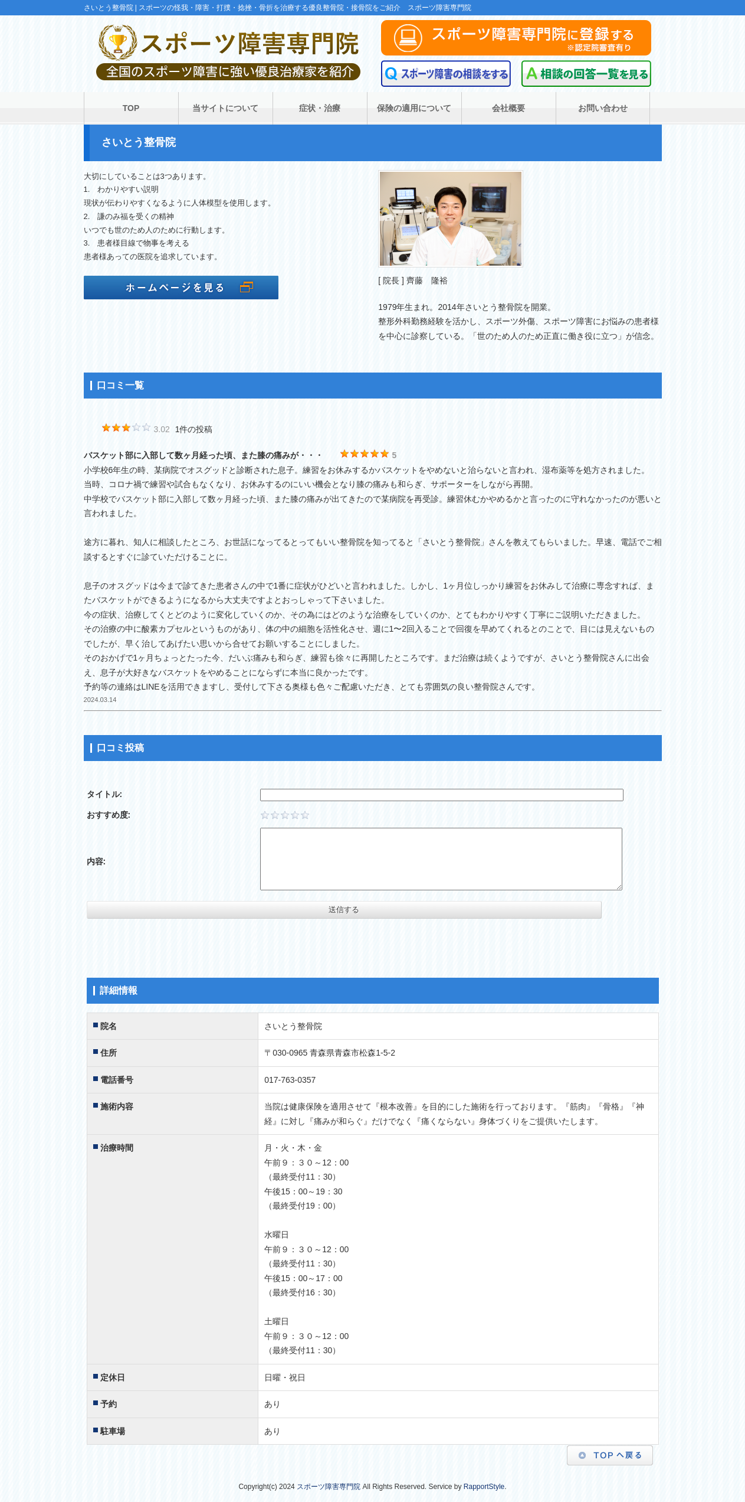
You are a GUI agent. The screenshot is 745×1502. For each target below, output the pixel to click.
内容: (96, 861)
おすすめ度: (109, 814)
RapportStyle (484, 1487)
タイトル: (105, 794)
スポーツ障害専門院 (328, 1487)
